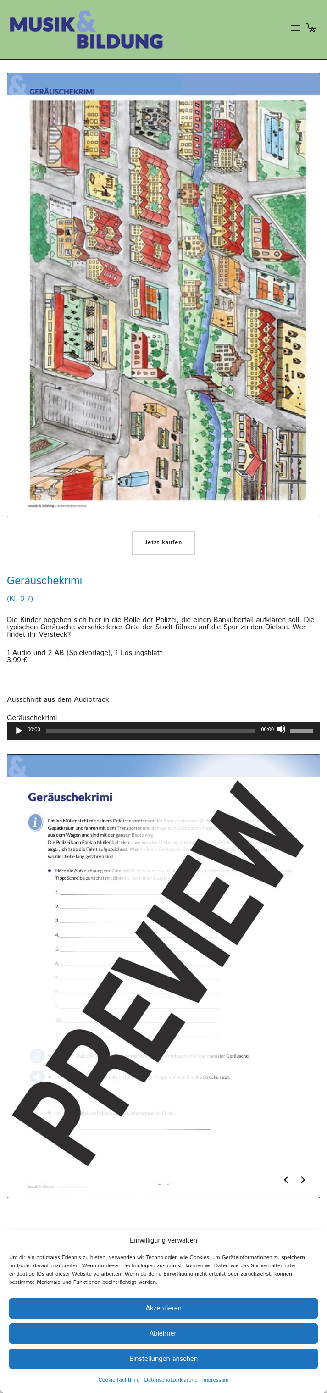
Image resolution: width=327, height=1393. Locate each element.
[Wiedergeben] (18, 731)
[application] (163, 731)
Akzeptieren (163, 1308)
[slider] (150, 731)
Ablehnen (163, 1333)
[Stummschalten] (281, 728)
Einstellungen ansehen (163, 1359)
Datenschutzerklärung (170, 1380)
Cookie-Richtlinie (119, 1380)
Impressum (215, 1380)
